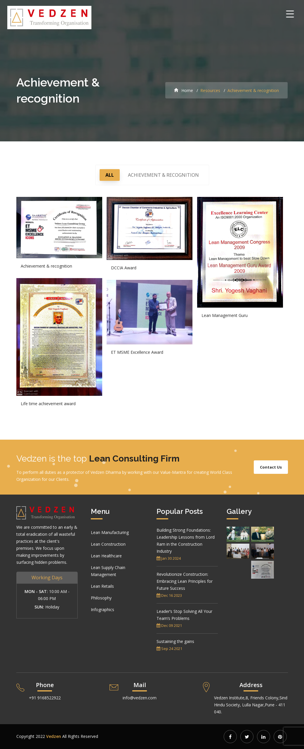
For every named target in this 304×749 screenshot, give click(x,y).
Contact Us (271, 467)
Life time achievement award (48, 403)
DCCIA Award (123, 268)
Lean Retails (102, 586)
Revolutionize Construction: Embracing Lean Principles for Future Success (185, 581)
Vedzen (53, 736)
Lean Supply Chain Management (108, 571)
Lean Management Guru (224, 315)
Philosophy (101, 598)
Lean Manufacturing (110, 532)
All (109, 175)
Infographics (102, 609)
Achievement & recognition (163, 175)
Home (183, 90)
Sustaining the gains (175, 641)
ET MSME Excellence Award (137, 352)
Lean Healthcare (106, 556)
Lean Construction (108, 544)
